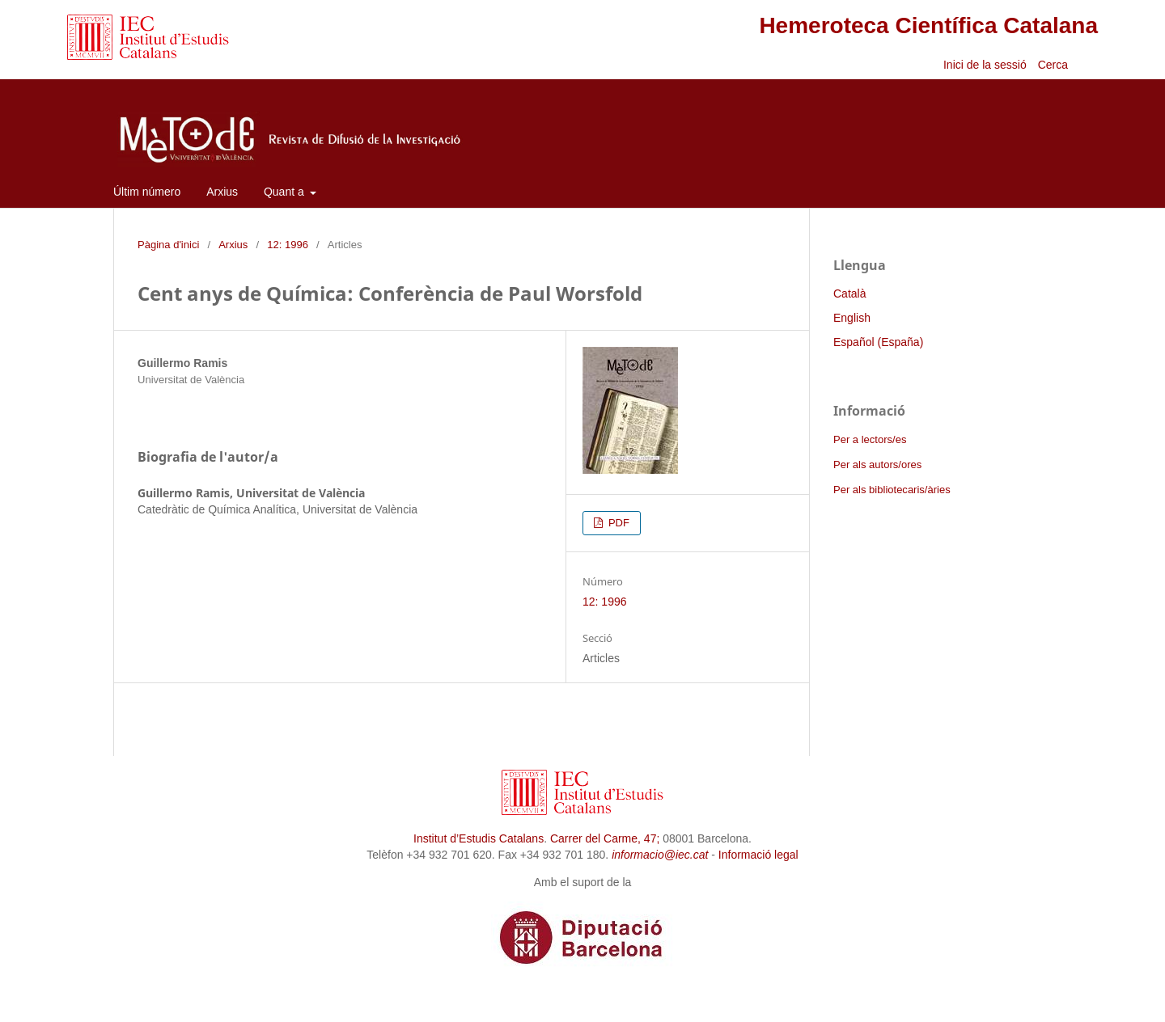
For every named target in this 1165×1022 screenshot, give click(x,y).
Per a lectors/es (869, 439)
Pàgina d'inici (168, 245)
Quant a (285, 191)
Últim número (146, 191)
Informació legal (758, 854)
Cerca (1054, 64)
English (852, 317)
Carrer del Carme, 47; (604, 838)
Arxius (222, 191)
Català (849, 293)
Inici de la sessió (985, 64)
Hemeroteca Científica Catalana (928, 25)
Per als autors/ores (877, 464)
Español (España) (878, 342)
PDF (617, 523)
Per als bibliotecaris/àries (892, 490)
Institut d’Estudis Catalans (478, 838)
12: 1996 (287, 245)
